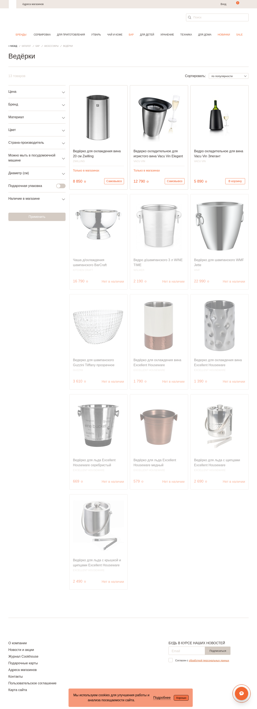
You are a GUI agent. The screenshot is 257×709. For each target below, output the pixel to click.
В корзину (235, 181)
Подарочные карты (23, 663)
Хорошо (181, 697)
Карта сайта (17, 690)
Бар (131, 34)
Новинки (224, 34)
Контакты (15, 676)
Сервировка (42, 34)
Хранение (167, 34)
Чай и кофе (114, 34)
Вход (223, 4)
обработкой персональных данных (209, 660)
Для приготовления (71, 34)
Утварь (96, 34)
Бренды (21, 34)
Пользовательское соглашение (32, 683)
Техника (186, 34)
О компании (17, 643)
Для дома (204, 34)
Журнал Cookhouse (23, 656)
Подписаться (217, 650)
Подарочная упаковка (34, 186)
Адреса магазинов (33, 4)
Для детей (147, 34)
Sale (239, 34)
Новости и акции (21, 650)
